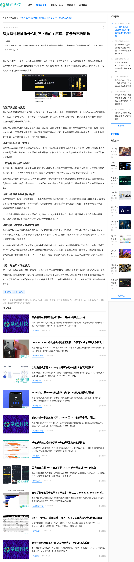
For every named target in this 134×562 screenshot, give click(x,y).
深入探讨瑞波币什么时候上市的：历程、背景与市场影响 (47, 18)
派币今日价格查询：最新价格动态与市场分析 (123, 116)
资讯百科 (83, 5)
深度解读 (71, 5)
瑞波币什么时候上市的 (14, 292)
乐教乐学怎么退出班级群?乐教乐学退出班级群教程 (58, 442)
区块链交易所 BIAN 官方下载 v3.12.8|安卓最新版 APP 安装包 (64, 467)
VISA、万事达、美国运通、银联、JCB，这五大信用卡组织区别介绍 (67, 517)
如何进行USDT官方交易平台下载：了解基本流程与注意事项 (123, 83)
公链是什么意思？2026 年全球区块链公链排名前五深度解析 (63, 367)
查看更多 (121, 126)
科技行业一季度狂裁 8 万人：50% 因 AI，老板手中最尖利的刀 (64, 417)
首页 (30, 5)
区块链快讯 (41, 5)
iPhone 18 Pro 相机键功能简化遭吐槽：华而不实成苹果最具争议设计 (68, 342)
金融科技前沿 (56, 5)
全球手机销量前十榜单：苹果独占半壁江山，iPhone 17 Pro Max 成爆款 (69, 492)
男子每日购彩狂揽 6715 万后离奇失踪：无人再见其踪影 (61, 542)
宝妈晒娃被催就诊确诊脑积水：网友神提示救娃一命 (58, 317)
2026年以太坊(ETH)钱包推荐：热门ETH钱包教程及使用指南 (63, 392)
